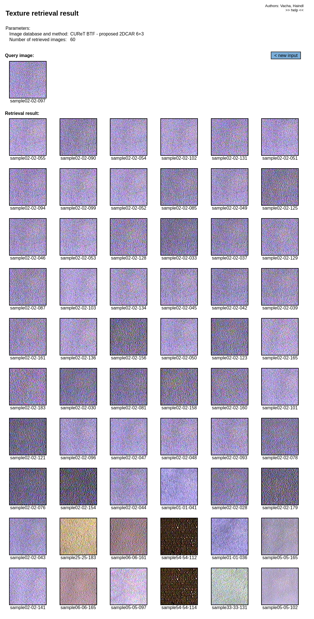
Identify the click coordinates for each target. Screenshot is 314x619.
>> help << (294, 10)
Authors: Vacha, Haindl (284, 6)
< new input (286, 55)
